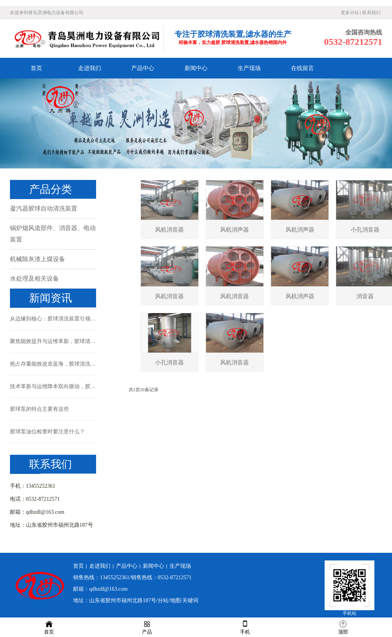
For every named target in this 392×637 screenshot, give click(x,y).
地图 (175, 600)
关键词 (190, 600)
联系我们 (371, 12)
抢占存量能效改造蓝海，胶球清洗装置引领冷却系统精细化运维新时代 (53, 364)
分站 (163, 600)
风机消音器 (190, 230)
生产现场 (249, 68)
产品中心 (142, 68)
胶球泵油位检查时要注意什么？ (47, 431)
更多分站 (350, 12)
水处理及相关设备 (34, 278)
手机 (245, 627)
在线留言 (302, 68)
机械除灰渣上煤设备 (37, 259)
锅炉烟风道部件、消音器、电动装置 (53, 234)
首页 (36, 68)
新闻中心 (196, 68)
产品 (147, 627)
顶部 (343, 627)
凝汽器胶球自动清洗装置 (43, 208)
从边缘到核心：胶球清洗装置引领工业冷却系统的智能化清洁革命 (53, 319)
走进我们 (89, 68)
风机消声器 (255, 230)
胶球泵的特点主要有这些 (39, 409)
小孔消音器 (190, 362)
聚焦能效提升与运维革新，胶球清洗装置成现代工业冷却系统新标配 (53, 341)
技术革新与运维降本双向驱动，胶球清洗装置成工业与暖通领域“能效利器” (53, 386)
